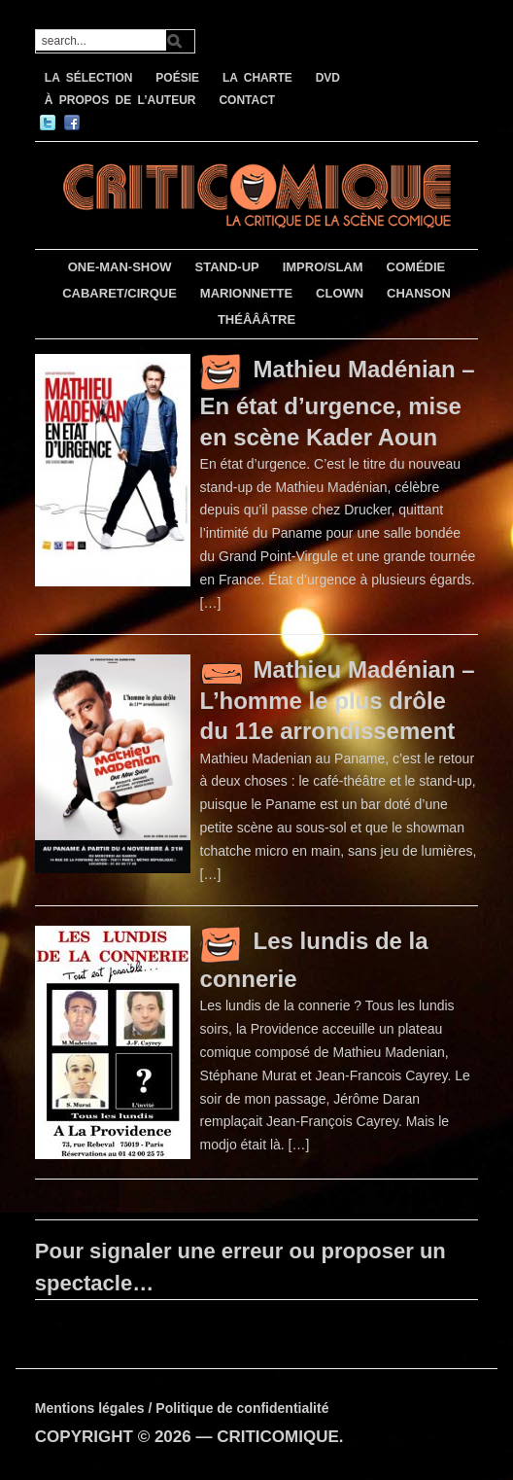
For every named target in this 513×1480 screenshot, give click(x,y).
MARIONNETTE (246, 293)
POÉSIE (177, 78)
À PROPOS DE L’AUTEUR (120, 100)
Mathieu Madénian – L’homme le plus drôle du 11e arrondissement (337, 700)
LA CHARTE (257, 78)
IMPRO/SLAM (323, 267)
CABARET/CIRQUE (119, 293)
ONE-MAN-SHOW (120, 267)
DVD (328, 78)
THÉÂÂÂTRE (256, 319)
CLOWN (339, 293)
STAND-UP (227, 267)
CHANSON (419, 293)
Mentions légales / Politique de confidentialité (182, 1408)
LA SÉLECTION (89, 78)
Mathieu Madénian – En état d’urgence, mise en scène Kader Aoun (337, 403)
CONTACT (247, 100)
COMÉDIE (416, 267)
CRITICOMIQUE (278, 1436)
